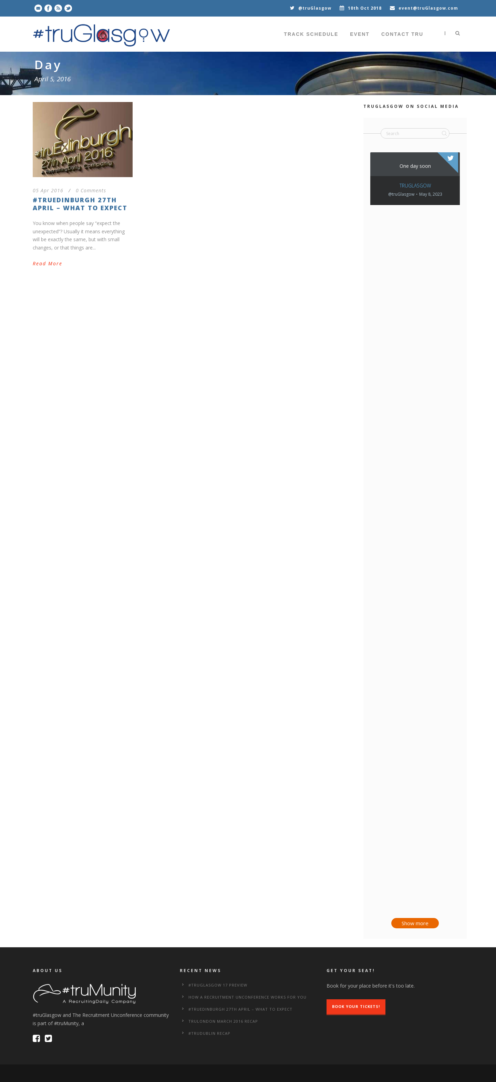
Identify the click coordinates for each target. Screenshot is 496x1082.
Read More (47, 263)
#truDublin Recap (209, 1033)
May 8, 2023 (430, 194)
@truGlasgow (314, 8)
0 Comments (91, 190)
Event (360, 34)
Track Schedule (311, 34)
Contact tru (402, 34)
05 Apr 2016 (48, 190)
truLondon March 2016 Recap (223, 1021)
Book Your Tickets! (356, 1006)
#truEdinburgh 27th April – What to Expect (80, 204)
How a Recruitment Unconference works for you (247, 997)
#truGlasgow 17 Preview (217, 985)
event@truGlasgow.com (428, 8)
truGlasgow (415, 185)
